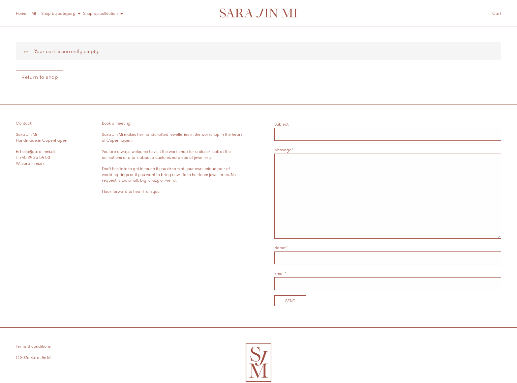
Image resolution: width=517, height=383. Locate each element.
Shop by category (58, 13)
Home (21, 13)
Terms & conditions (33, 346)
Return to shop (39, 77)
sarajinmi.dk (33, 163)
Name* (387, 254)
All (34, 13)
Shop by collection (100, 13)
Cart (496, 13)
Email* (387, 280)
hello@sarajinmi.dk (38, 151)
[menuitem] (24, 13)
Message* (387, 193)
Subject (387, 131)
